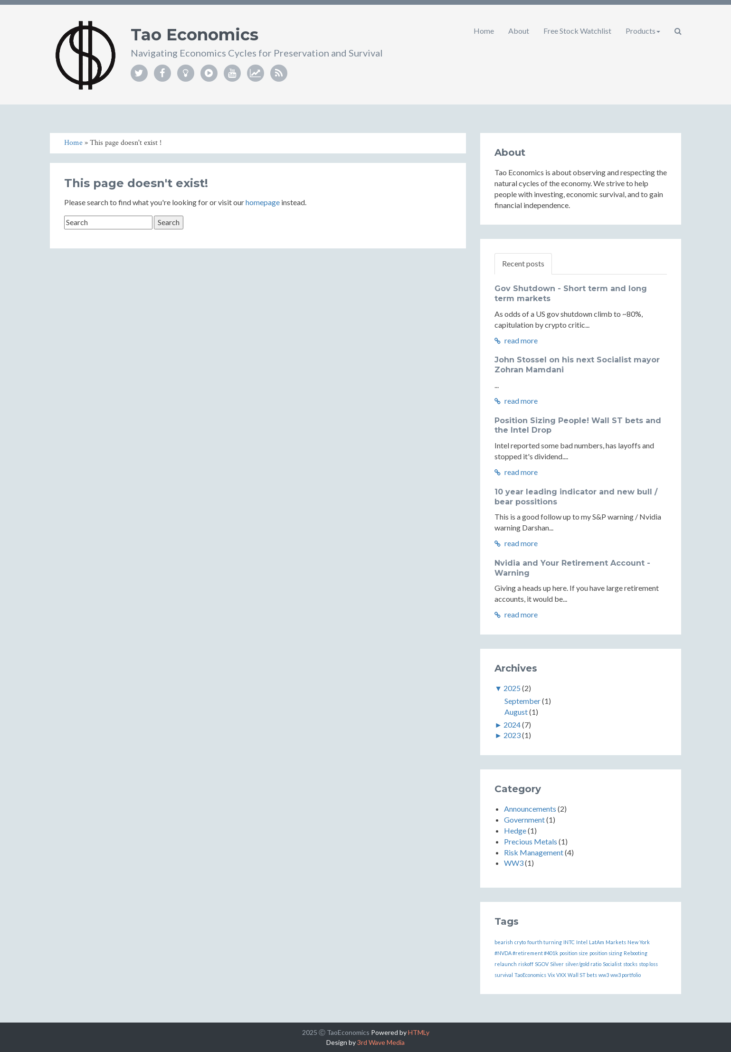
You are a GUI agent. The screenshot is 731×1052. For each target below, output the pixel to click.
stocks (630, 964)
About (518, 30)
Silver (557, 964)
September (522, 700)
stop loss (648, 964)
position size (574, 953)
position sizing (605, 953)
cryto (520, 942)
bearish (503, 942)
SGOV (542, 964)
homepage (263, 202)
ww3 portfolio (625, 975)
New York (638, 942)
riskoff (525, 964)
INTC (569, 942)
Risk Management (533, 852)
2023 (512, 734)
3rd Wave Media (381, 1042)
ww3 (603, 975)
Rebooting (635, 953)
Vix (551, 975)
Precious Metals (530, 841)
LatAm (596, 942)
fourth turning (544, 942)
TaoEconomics (530, 975)
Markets (616, 942)
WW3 (513, 862)
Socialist (612, 964)
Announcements (530, 808)
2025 (512, 687)
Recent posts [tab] (523, 263)
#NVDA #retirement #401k (526, 953)
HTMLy (418, 1032)
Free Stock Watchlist (577, 30)
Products (643, 30)
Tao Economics (194, 35)
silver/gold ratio (583, 964)
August (516, 711)
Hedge (515, 830)
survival (503, 975)
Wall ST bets (582, 975)
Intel (582, 942)
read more (516, 340)
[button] (678, 31)
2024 (512, 724)
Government (524, 819)
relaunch (505, 964)
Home (484, 30)
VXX (561, 975)
